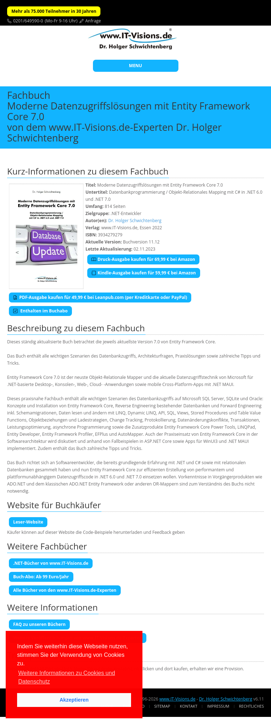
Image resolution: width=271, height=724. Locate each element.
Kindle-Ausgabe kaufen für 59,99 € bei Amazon (144, 273)
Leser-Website (28, 522)
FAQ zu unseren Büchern (39, 624)
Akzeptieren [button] (74, 700)
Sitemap (162, 706)
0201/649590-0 (28, 21)
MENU (135, 66)
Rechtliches (251, 706)
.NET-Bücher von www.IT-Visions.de (50, 563)
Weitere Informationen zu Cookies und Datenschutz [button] (66, 677)
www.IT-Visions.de (177, 699)
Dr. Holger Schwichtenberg (134, 221)
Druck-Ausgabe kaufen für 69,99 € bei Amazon (143, 259)
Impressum (218, 706)
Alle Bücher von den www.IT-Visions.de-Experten (64, 590)
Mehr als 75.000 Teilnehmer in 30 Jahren (53, 11)
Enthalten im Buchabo (40, 311)
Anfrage (93, 21)
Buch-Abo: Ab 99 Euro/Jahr (41, 577)
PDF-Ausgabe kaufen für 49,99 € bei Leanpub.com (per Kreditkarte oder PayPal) (100, 297)
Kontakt (188, 706)
